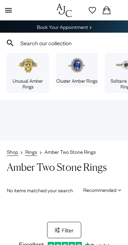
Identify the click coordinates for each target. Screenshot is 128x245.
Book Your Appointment (64, 26)
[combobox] (64, 43)
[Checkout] (106, 10)
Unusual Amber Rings (28, 73)
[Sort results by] (99, 189)
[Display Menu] (7, 10)
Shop (12, 151)
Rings (31, 151)
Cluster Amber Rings (76, 70)
